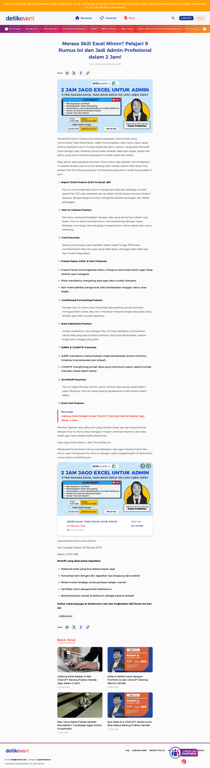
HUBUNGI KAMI (139, 750)
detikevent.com (98, 603)
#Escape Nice (51, 29)
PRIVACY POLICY (157, 750)
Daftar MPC (186, 18)
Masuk (200, 18)
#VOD (94, 29)
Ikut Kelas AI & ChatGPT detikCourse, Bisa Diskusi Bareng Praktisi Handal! (130, 723)
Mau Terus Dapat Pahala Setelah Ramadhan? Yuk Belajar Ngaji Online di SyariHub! (79, 725)
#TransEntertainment (74, 29)
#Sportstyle (127, 29)
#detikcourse (32, 29)
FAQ (127, 750)
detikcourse (65, 616)
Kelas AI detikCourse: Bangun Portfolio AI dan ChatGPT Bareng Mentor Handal (128, 680)
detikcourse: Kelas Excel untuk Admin (92, 521)
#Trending (14, 29)
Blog (129, 18)
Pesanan (108, 18)
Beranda (83, 18)
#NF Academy (109, 29)
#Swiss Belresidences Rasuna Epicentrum (159, 29)
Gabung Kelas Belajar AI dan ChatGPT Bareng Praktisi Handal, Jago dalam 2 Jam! (103, 418)
